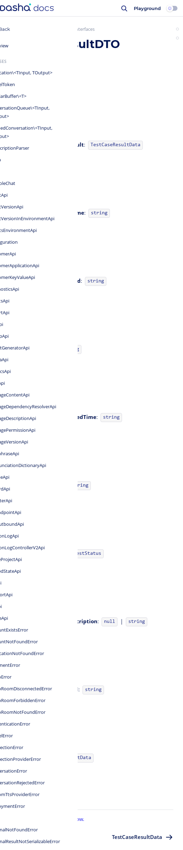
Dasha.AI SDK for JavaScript (43, 29)
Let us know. (68, 818)
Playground (147, 8)
